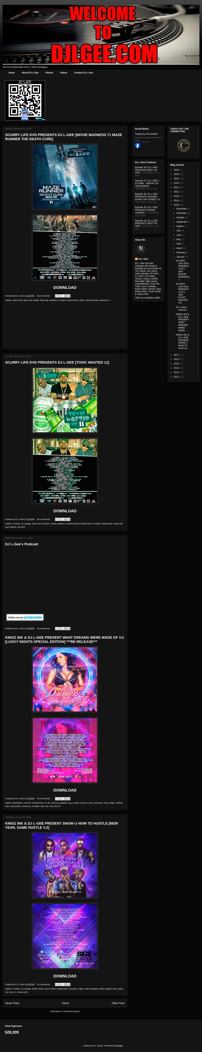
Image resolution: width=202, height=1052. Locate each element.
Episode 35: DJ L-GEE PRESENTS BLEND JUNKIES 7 (146, 210)
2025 (176, 174)
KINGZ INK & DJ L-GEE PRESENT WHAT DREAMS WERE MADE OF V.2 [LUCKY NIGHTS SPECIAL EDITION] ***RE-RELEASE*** (64, 639)
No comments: (44, 296)
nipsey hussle (92, 300)
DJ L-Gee (143, 259)
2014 (176, 368)
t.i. (110, 300)
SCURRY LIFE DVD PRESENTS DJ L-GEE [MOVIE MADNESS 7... (182, 270)
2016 (176, 359)
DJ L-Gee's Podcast (21, 544)
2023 (176, 183)
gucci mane (50, 989)
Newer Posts (12, 1003)
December (181, 208)
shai (51, 806)
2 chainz (16, 523)
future (53, 523)
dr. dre (47, 803)
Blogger (119, 1045)
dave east (28, 300)
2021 (176, 191)
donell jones (37, 803)
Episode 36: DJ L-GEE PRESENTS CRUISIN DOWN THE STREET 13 (147, 197)
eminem (46, 523)
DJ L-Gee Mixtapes (142, 142)
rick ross (9, 992)
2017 (176, 355)
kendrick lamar (73, 523)
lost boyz (98, 803)
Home (11, 72)
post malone (11, 527)
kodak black (86, 523)
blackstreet (18, 803)
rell (47, 806)
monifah (35, 806)
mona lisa (26, 806)
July (178, 230)
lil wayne (62, 300)
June (179, 235)
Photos (49, 72)
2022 (176, 187)
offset (101, 989)
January (180, 257)
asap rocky (17, 300)
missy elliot (15, 806)
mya (42, 806)
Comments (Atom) (71, 1011)
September (182, 222)
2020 (176, 196)
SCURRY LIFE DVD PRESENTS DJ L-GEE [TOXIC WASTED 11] (57, 362)
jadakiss (53, 300)
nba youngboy (91, 989)
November (181, 213)
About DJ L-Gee (30, 72)
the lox (57, 806)
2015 (176, 363)
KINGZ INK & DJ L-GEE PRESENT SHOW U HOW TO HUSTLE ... (183, 341)
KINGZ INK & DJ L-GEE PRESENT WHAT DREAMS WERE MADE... (182, 322)
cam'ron (27, 803)
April (178, 243)
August (180, 226)
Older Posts (118, 1003)
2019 (176, 200)
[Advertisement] (65, 326)
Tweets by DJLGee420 (146, 134)
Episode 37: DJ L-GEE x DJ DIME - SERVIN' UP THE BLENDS (147, 183)
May (178, 239)
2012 (176, 376)
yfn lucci (21, 527)
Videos (63, 72)
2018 (176, 205)
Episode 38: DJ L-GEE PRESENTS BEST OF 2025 (146, 170)
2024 (176, 178)
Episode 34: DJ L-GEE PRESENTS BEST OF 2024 (146, 223)
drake (36, 300)
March (179, 248)
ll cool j (90, 803)
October (180, 217)
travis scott (22, 992)
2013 (176, 372)
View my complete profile (147, 297)
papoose (104, 300)
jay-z (71, 803)
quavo (120, 989)
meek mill (118, 523)
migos (82, 300)
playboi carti (110, 989)
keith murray (80, 803)
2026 (176, 170)
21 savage (26, 523)
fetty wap (44, 300)
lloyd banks (72, 300)
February (181, 252)
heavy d (55, 803)
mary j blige (109, 803)
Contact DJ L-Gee (83, 72)
